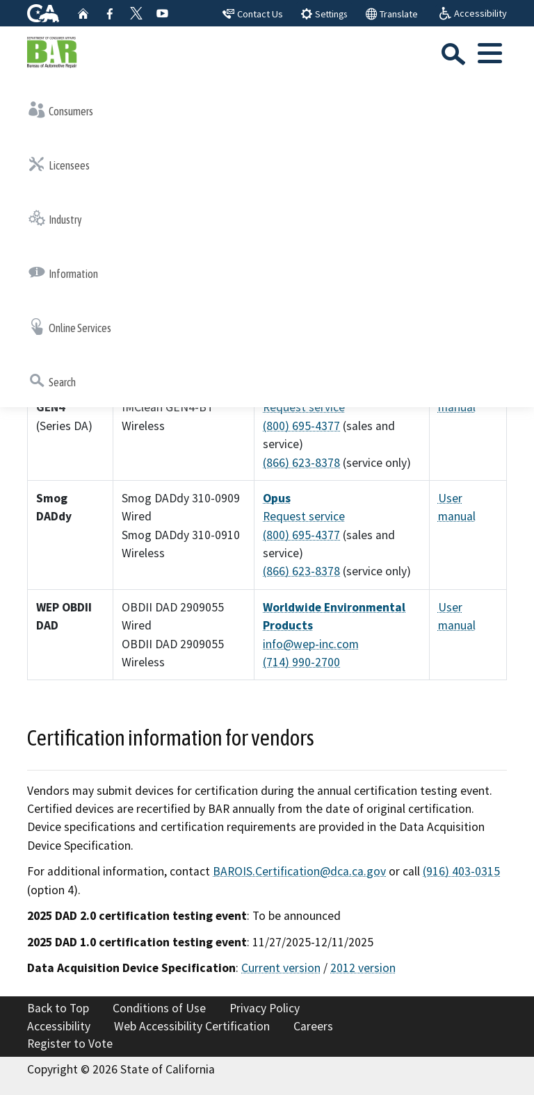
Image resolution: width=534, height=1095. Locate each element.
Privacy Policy (264, 1008)
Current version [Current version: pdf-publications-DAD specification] (281, 967)
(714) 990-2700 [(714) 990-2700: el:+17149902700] (301, 662)
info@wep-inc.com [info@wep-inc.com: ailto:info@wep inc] (311, 644)
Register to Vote (70, 1043)
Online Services (70, 326)
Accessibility (58, 1026)
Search (52, 380)
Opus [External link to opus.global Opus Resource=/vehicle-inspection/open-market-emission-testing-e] (277, 498)
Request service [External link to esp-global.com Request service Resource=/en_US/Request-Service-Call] (304, 407)
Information (63, 272)
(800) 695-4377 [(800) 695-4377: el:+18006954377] (301, 426)
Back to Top (58, 1008)
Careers (313, 1026)
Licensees (59, 163)
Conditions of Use (159, 1008)
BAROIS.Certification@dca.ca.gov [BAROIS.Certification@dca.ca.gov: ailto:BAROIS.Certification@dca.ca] (299, 871)
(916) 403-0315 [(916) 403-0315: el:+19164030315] (461, 871)
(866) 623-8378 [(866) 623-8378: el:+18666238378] (301, 462)
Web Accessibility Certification (192, 1026)
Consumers (61, 109)
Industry (55, 218)
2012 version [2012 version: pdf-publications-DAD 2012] (363, 967)
